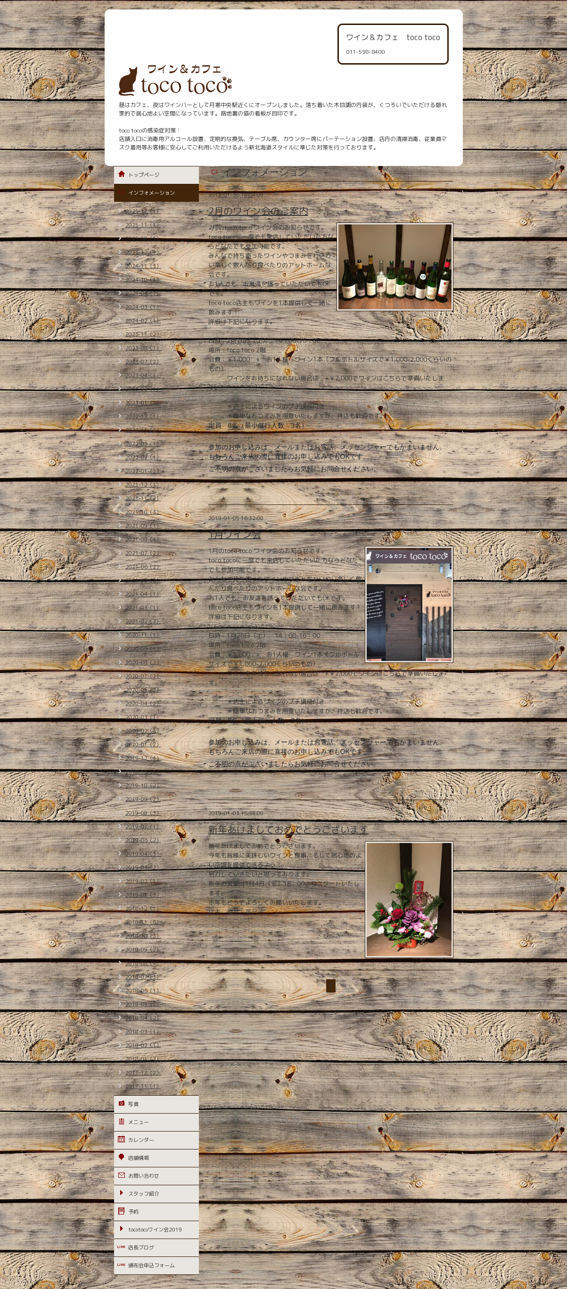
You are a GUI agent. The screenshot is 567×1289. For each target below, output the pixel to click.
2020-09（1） (143, 649)
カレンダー (141, 1140)
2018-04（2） (143, 1018)
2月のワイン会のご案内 (258, 210)
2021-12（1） (143, 484)
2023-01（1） (143, 402)
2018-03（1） (143, 1031)
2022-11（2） (143, 430)
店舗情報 (138, 1158)
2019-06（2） (143, 840)
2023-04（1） (143, 375)
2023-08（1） (143, 348)
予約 (133, 1211)
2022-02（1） (143, 457)
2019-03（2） (143, 867)
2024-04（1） (143, 293)
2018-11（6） (143, 922)
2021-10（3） (143, 512)
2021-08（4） (143, 539)
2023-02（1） (143, 389)
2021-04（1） (143, 594)
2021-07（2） (143, 553)
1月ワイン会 (234, 534)
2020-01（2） (143, 744)
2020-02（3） (143, 731)
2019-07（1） (143, 826)
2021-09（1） (143, 525)
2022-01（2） (143, 471)
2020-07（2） (143, 676)
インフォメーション (151, 193)
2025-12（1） (143, 211)
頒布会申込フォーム (151, 1265)
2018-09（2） (143, 949)
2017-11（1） (143, 1086)
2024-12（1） (143, 252)
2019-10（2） (143, 785)
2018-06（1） (143, 990)
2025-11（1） (143, 225)
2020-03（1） (143, 717)
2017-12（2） (143, 1072)
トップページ (143, 175)
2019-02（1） (143, 881)
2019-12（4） (143, 758)
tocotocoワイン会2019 (155, 1229)
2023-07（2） (143, 361)
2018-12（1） (143, 908)
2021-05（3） (143, 580)
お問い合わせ (143, 1176)
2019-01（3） (143, 895)
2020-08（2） (143, 662)
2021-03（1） (143, 607)
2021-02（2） (143, 621)
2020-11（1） (143, 635)
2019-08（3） (143, 813)
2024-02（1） (143, 320)
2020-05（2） (143, 690)
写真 (133, 1104)
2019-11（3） (143, 772)
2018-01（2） (143, 1059)
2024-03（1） (143, 307)
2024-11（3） (143, 266)
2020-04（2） (143, 703)
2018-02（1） (143, 1045)
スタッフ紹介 (143, 1194)
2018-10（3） (143, 936)
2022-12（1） (143, 416)
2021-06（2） (143, 566)
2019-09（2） (143, 799)
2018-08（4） (143, 963)
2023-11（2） (143, 334)
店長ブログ (141, 1247)
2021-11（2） (143, 498)
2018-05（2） (143, 1004)
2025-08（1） (143, 238)
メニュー (138, 1122)
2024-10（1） (143, 279)
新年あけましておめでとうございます (288, 829)
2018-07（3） (143, 977)
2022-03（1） (143, 443)
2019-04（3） (143, 854)
